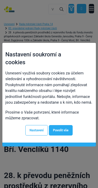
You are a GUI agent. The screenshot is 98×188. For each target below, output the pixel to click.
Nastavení (37, 130)
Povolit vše (60, 130)
